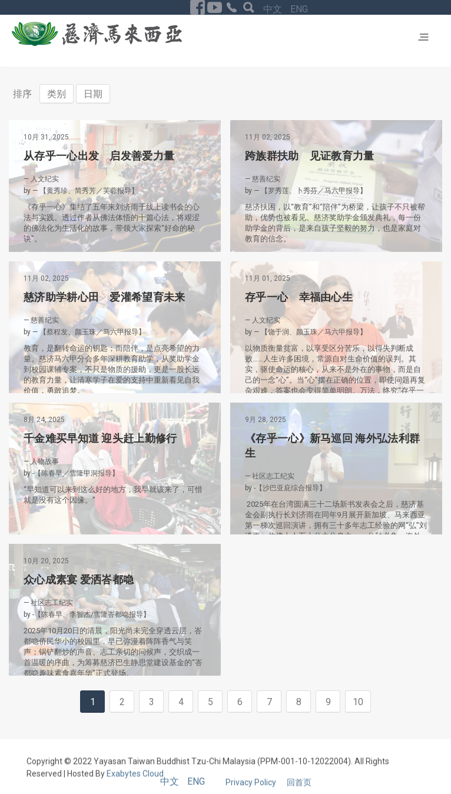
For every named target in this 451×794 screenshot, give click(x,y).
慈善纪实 (266, 179)
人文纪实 (45, 179)
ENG (299, 9)
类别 (56, 93)
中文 (273, 9)
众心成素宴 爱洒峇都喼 (79, 579)
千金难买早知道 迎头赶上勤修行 (100, 438)
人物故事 (45, 461)
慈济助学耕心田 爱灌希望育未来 (104, 297)
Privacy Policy (252, 788)
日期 (93, 93)
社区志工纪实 (273, 476)
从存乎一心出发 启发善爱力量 (99, 155)
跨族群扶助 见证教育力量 (309, 155)
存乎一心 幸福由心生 (299, 297)
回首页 (299, 788)
